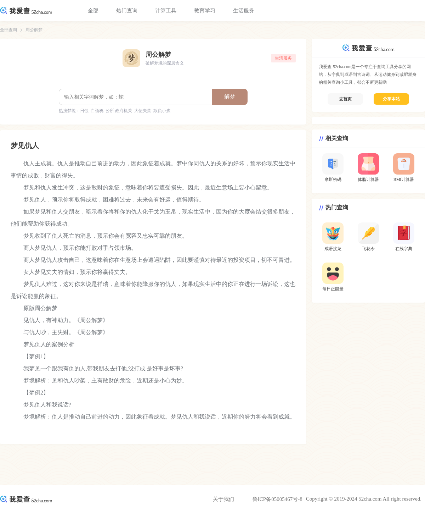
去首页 (345, 98)
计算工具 (165, 10)
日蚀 (84, 110)
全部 (93, 10)
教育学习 (204, 10)
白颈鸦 (97, 110)
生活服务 (243, 10)
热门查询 (126, 10)
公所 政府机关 (119, 110)
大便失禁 (142, 110)
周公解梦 (34, 29)
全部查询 (8, 29)
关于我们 (223, 499)
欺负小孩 (161, 110)
